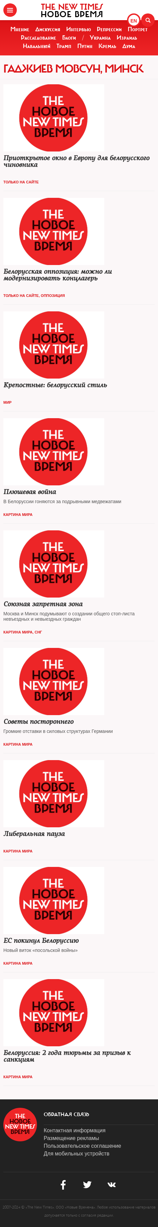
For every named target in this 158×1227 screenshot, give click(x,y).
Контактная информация (75, 1130)
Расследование (38, 37)
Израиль (127, 37)
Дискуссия (47, 29)
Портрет (138, 29)
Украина (100, 37)
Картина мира (18, 515)
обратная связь (66, 1114)
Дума (128, 46)
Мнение (19, 29)
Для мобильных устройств (76, 1153)
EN (133, 21)
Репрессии (109, 29)
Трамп (63, 46)
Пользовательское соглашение (82, 1146)
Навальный (36, 46)
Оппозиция (53, 296)
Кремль (107, 46)
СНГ (38, 632)
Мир (7, 402)
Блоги (69, 37)
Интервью (78, 29)
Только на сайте (21, 182)
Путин (84, 46)
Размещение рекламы (71, 1138)
